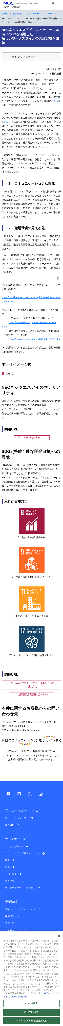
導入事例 (9, 825)
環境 (7, 860)
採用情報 (9, 916)
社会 (7, 867)
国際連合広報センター (33, 694)
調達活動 (9, 923)
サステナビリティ (14, 846)
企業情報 (17, 13)
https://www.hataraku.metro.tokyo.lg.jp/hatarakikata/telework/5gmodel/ (31, 297)
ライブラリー (12, 880)
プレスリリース (34, 13)
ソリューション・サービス (19, 818)
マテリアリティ (33, 437)
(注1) (56, 100)
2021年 (50, 13)
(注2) (6, 121)
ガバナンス (11, 874)
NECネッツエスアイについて (20, 909)
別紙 (6, 373)
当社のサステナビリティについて (22, 853)
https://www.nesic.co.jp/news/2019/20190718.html (34, 339)
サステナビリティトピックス (20, 887)
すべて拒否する (31, 1014)
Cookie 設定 (31, 1005)
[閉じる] (59, 938)
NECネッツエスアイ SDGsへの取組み (33, 684)
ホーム (5, 13)
